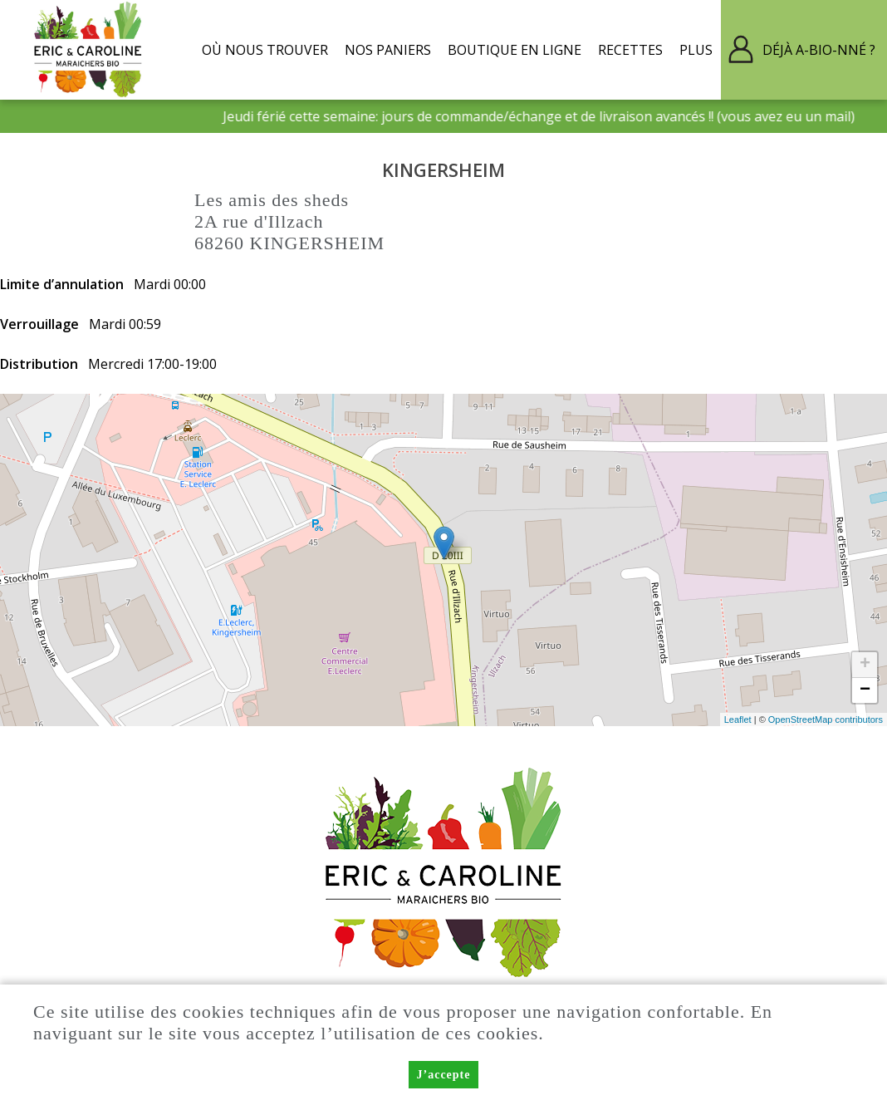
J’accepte (444, 1074)
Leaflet (738, 719)
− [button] (865, 690)
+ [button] (865, 664)
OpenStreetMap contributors (825, 719)
